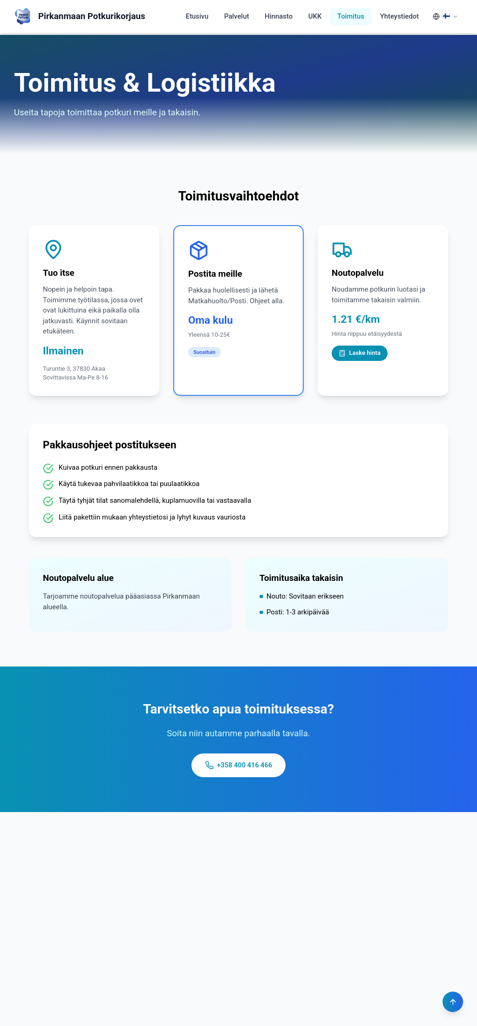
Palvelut (235, 16)
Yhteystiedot (399, 16)
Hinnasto (278, 16)
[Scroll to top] (452, 1001)
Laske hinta (360, 353)
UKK (314, 16)
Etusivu (195, 16)
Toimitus (350, 16)
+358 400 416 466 (238, 765)
